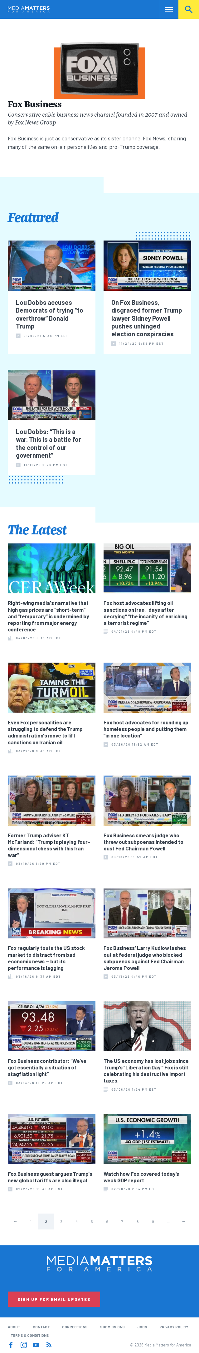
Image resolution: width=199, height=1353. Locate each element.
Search (188, 9)
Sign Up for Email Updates (54, 1299)
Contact (41, 1327)
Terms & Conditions (30, 1335)
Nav (165, 9)
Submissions (112, 1327)
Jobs (142, 1327)
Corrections (75, 1327)
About (14, 1327)
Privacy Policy (173, 1327)
